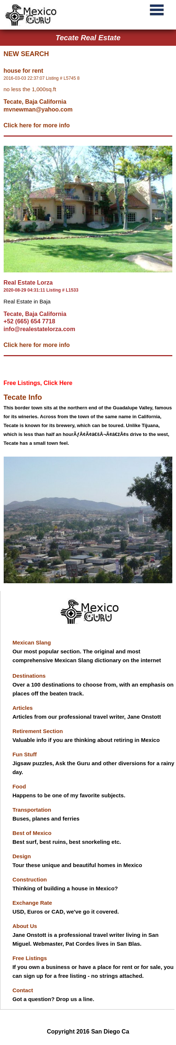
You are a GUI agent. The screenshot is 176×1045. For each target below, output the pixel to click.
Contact (23, 990)
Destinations (29, 676)
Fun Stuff (25, 754)
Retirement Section (38, 731)
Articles (23, 708)
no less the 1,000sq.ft (30, 89)
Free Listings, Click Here (38, 383)
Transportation (32, 810)
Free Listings (30, 958)
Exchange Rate (32, 903)
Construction (30, 879)
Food (19, 786)
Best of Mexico (32, 833)
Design (22, 856)
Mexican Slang (32, 642)
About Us (25, 926)
